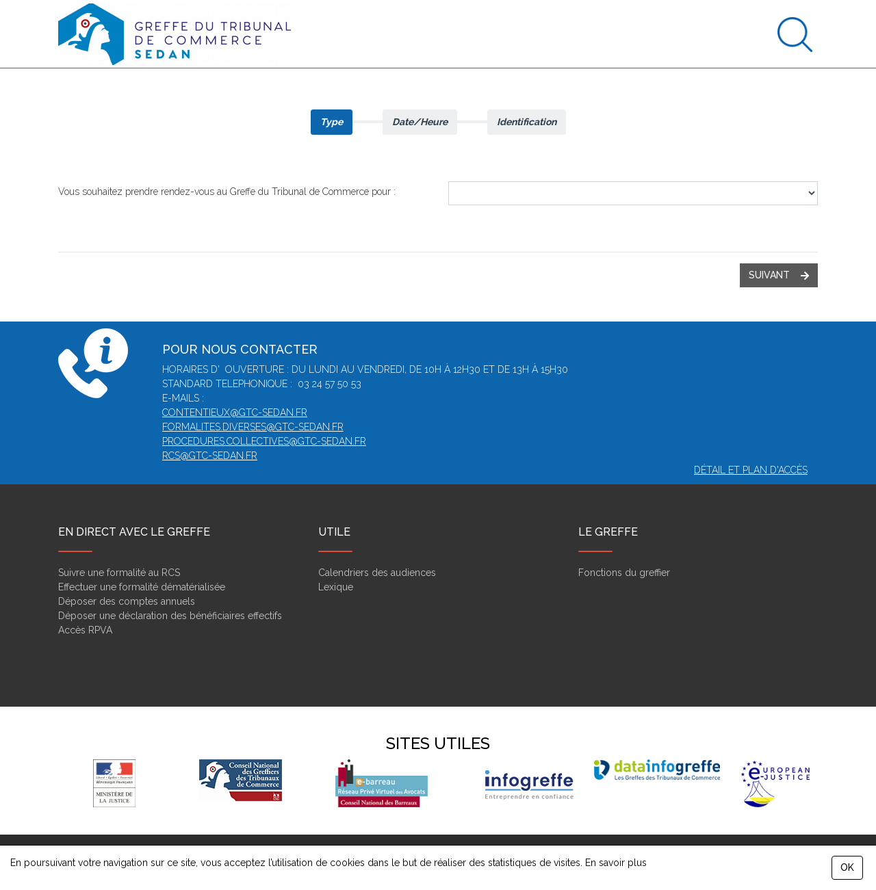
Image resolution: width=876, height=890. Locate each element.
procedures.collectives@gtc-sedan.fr (264, 441)
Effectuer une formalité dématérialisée (141, 586)
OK (847, 867)
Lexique (335, 586)
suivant (779, 275)
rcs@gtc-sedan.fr (209, 455)
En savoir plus (616, 862)
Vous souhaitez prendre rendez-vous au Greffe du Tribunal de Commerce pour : (227, 191)
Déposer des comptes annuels (126, 601)
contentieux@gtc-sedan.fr (234, 412)
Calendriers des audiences (377, 572)
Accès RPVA (85, 630)
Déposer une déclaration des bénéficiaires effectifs (170, 615)
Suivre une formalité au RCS (119, 572)
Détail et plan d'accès (751, 469)
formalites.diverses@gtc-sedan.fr (253, 426)
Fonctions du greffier (624, 572)
